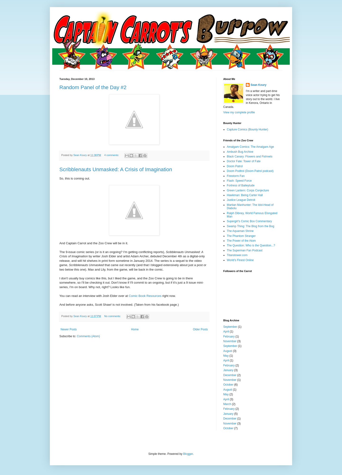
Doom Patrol (235, 166)
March (227, 404)
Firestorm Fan (236, 176)
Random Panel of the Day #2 (93, 87)
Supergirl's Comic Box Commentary (249, 221)
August (227, 351)
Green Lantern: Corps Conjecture (248, 190)
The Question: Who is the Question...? (251, 245)
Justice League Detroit (241, 200)
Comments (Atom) (88, 336)
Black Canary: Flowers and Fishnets (249, 156)
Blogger (188, 454)
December (229, 375)
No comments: (113, 316)
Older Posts (200, 329)
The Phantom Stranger (241, 236)
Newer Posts (69, 329)
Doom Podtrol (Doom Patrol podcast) (250, 171)
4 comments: (112, 155)
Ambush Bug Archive (240, 151)
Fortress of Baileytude (241, 185)
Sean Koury (258, 85)
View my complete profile (239, 112)
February (229, 336)
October (228, 384)
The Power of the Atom (241, 240)
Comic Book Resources (145, 296)
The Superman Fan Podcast (244, 250)
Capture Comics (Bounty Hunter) (247, 129)
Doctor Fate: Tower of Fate (244, 161)
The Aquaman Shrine (240, 231)
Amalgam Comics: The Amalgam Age (250, 146)
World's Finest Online (240, 260)
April (226, 331)
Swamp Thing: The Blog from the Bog (250, 226)
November (229, 341)
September (230, 326)
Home (135, 329)
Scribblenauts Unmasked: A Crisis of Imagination (115, 169)
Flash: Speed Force (239, 180)
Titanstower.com (237, 255)
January (228, 370)
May (226, 355)
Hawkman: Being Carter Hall (245, 195)
